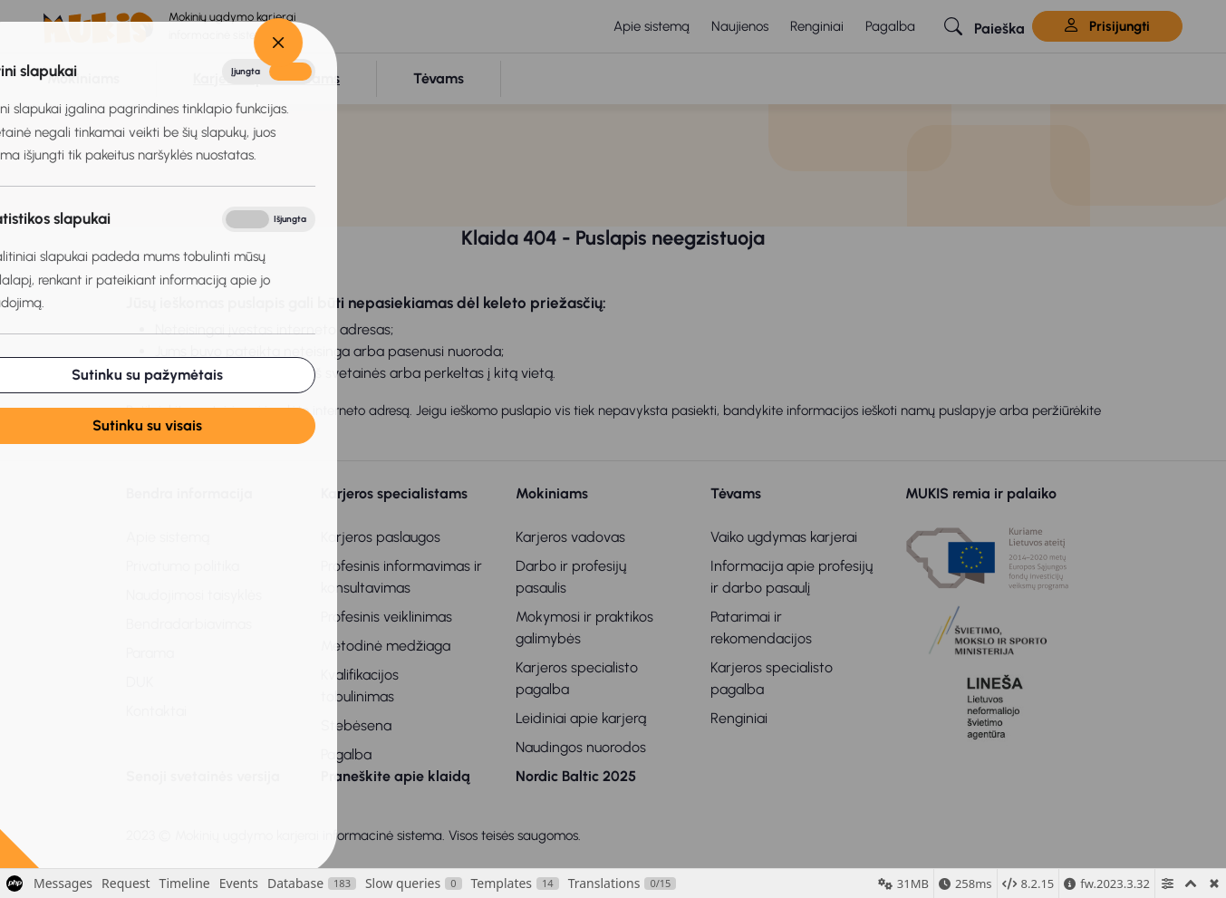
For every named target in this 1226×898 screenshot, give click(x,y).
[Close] (155, 42)
